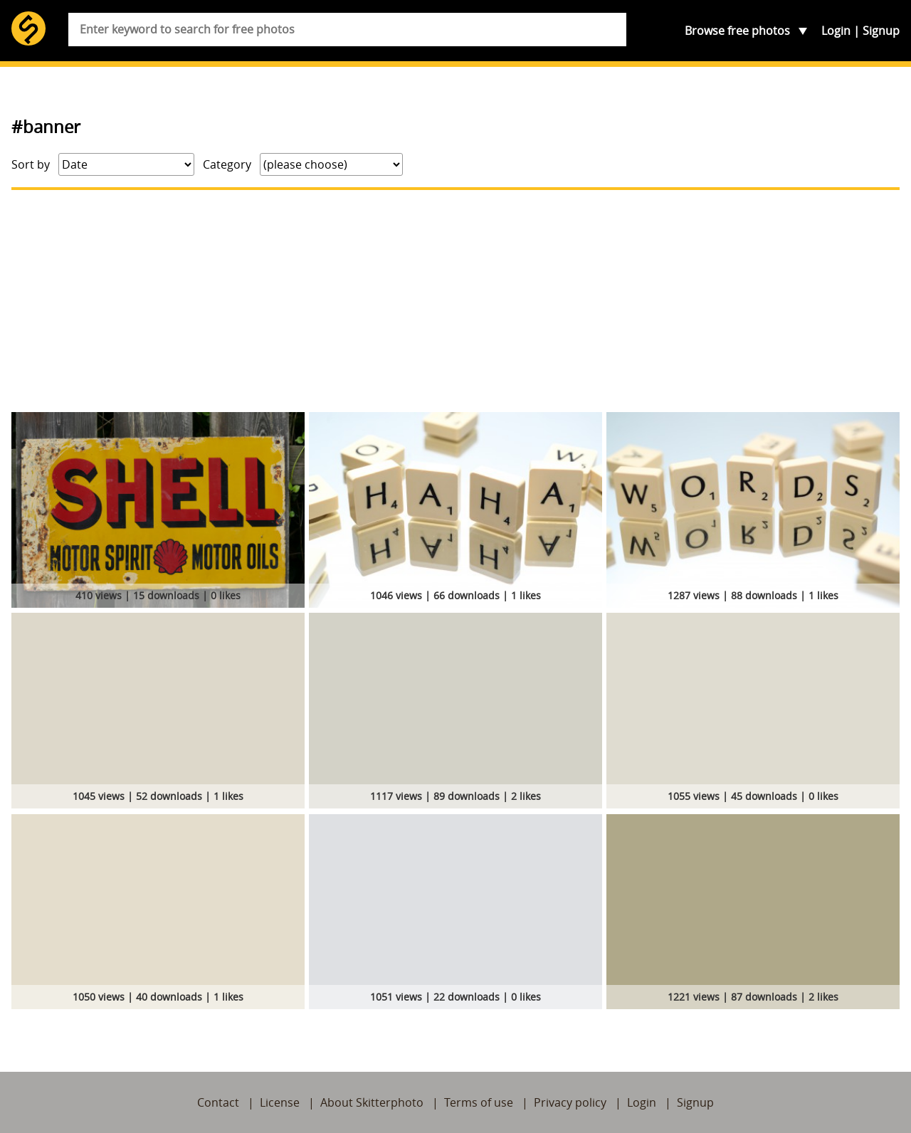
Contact (218, 1102)
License (280, 1102)
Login (836, 30)
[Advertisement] (455, 301)
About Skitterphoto (371, 1102)
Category (227, 164)
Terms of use (478, 1102)
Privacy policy (570, 1102)
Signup (881, 30)
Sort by (30, 164)
